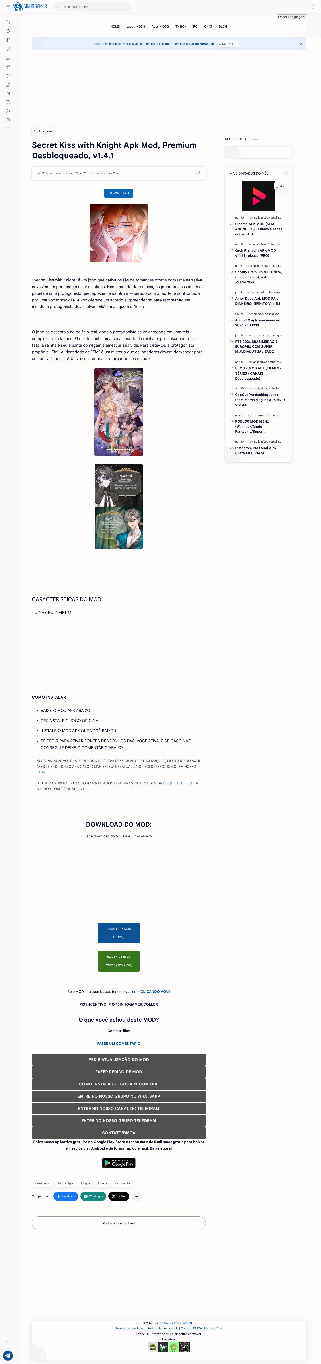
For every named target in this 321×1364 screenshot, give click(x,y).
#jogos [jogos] (85, 1183)
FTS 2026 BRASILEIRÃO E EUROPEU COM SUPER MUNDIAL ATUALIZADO (256, 347)
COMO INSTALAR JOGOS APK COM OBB (118, 1084)
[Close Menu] (301, 44)
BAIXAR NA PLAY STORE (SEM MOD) (118, 961)
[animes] (259, 313)
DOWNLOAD (119, 193)
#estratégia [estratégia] (65, 1183)
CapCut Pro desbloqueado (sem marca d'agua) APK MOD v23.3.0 (260, 400)
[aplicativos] (262, 217)
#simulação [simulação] (122, 1183)
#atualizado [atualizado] (42, 1183)
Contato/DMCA (191, 1328)
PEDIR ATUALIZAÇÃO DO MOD (118, 1059)
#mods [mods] (102, 1183)
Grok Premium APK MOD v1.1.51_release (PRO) (255, 253)
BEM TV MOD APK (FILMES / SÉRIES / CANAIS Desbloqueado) (258, 373)
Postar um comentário (119, 1223)
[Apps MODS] (160, 26)
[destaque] (274, 292)
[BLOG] (223, 26)
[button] (313, 6)
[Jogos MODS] (135, 26)
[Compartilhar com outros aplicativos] (137, 1196)
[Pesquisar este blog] (92, 6)
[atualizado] (277, 217)
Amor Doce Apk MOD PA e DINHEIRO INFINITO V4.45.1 (257, 301)
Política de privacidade (163, 1328)
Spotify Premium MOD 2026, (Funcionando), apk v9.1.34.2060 (258, 277)
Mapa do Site (213, 1328)
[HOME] (115, 26)
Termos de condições (130, 1328)
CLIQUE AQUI (227, 43)
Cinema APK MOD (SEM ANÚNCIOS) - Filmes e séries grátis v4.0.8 (258, 229)
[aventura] (274, 415)
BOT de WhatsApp (201, 44)
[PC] (195, 26)
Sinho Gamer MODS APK (173, 1323)
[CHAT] (208, 26)
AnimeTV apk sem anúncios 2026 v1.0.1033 (258, 322)
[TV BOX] (181, 26)
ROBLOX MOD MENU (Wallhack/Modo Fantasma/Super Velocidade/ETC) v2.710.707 (258, 426)
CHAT (41, 772)
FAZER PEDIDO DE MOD (118, 1071)
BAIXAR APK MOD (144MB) (118, 933)
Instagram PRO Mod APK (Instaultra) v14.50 (255, 450)
